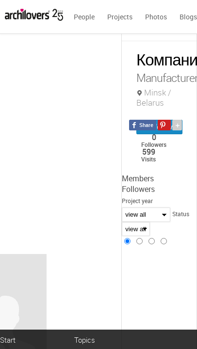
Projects (119, 16)
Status (180, 214)
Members (138, 178)
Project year (137, 201)
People (84, 16)
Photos (156, 16)
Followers (138, 189)
